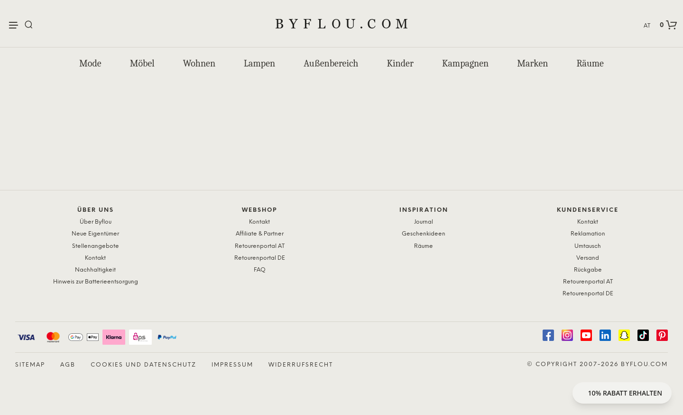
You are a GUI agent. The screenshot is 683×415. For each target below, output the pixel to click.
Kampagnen (465, 63)
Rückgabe (588, 270)
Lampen (259, 63)
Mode (90, 63)
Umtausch (587, 246)
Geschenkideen (423, 234)
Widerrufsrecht (300, 365)
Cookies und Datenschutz (143, 365)
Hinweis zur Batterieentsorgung (95, 282)
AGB (67, 365)
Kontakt (95, 258)
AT (647, 26)
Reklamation (588, 234)
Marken (532, 63)
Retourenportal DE (259, 258)
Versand (587, 258)
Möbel (142, 63)
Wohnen (199, 63)
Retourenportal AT (260, 246)
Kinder (400, 63)
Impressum (232, 365)
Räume (590, 63)
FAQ (260, 270)
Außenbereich (331, 63)
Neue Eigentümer (95, 234)
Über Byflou (95, 222)
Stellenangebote (95, 246)
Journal (423, 222)
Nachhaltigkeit (95, 270)
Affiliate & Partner (260, 234)
